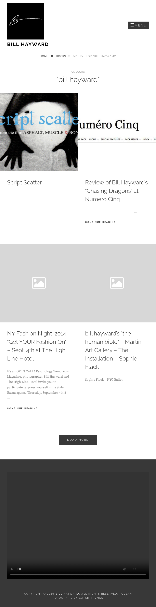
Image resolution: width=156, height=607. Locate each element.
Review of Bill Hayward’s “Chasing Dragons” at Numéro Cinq (116, 191)
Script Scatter (24, 182)
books (61, 56)
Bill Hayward (28, 44)
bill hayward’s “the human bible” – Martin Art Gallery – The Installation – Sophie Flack (113, 350)
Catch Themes (91, 597)
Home (44, 56)
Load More (78, 439)
